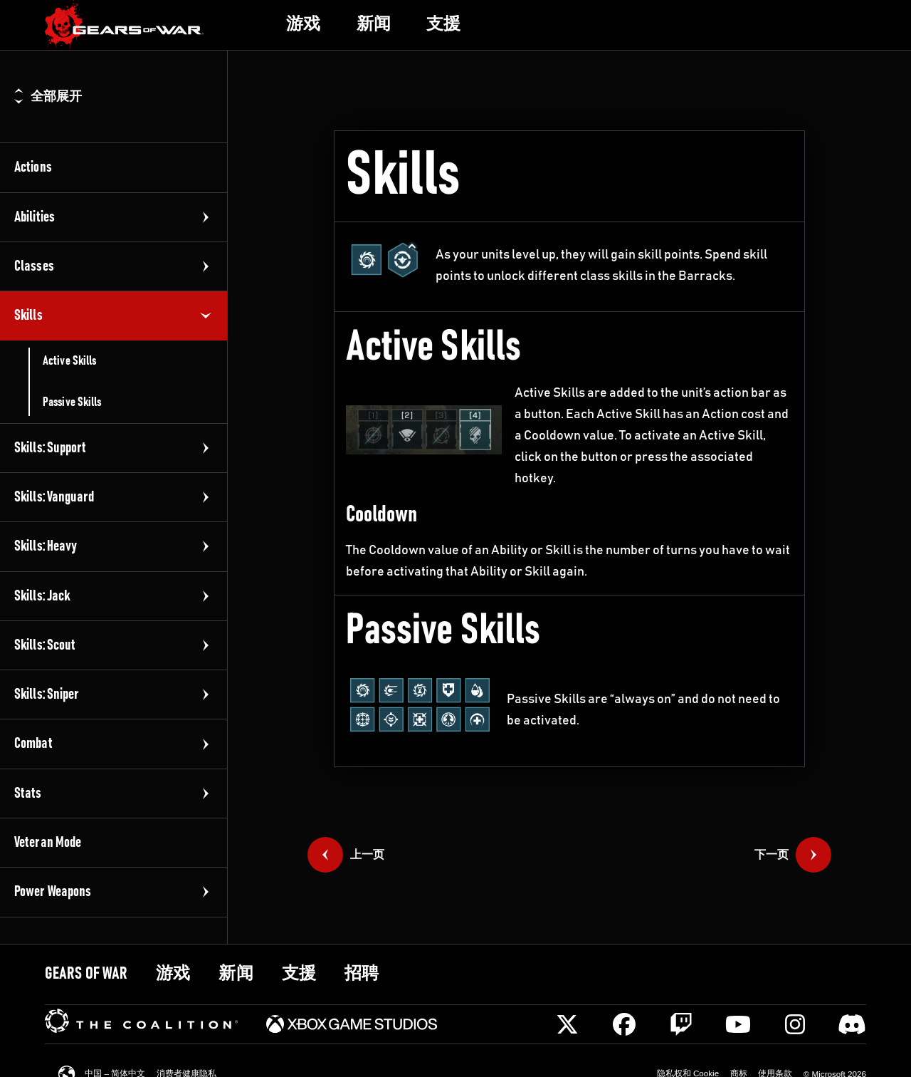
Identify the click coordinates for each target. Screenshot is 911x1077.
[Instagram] (795, 1024)
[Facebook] (624, 1024)
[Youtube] (738, 1024)
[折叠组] (205, 315)
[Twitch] (681, 1024)
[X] (567, 1024)
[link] (124, 25)
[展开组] (205, 217)
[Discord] (852, 1024)
